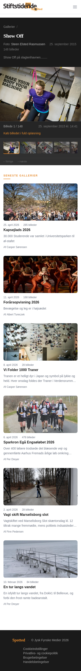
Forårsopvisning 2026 (21, 302)
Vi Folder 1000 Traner (20, 370)
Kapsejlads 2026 (16, 230)
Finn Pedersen (15, 531)
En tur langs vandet (19, 587)
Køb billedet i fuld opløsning (22, 133)
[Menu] (75, 7)
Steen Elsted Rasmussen (28, 44)
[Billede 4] (62, 147)
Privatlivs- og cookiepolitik (40, 653)
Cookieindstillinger (35, 649)
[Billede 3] (45, 147)
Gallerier (9, 26)
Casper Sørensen (17, 247)
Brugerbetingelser (35, 657)
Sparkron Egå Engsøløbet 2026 (28, 442)
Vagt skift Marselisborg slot (25, 514)
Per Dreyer (13, 459)
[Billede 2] (28, 147)
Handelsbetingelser (36, 662)
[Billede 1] (11, 147)
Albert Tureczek (16, 314)
